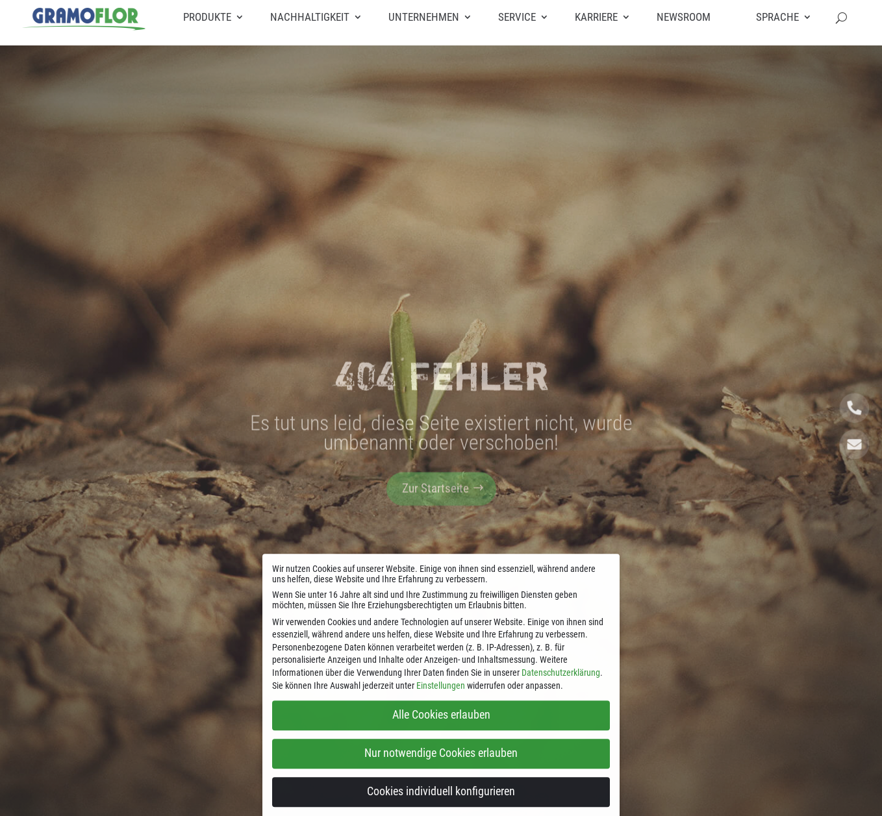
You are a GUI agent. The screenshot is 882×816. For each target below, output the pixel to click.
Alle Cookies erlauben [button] (441, 725)
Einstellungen (440, 695)
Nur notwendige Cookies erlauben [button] (441, 763)
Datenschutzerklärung (561, 682)
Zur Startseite (435, 501)
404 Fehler (441, 389)
